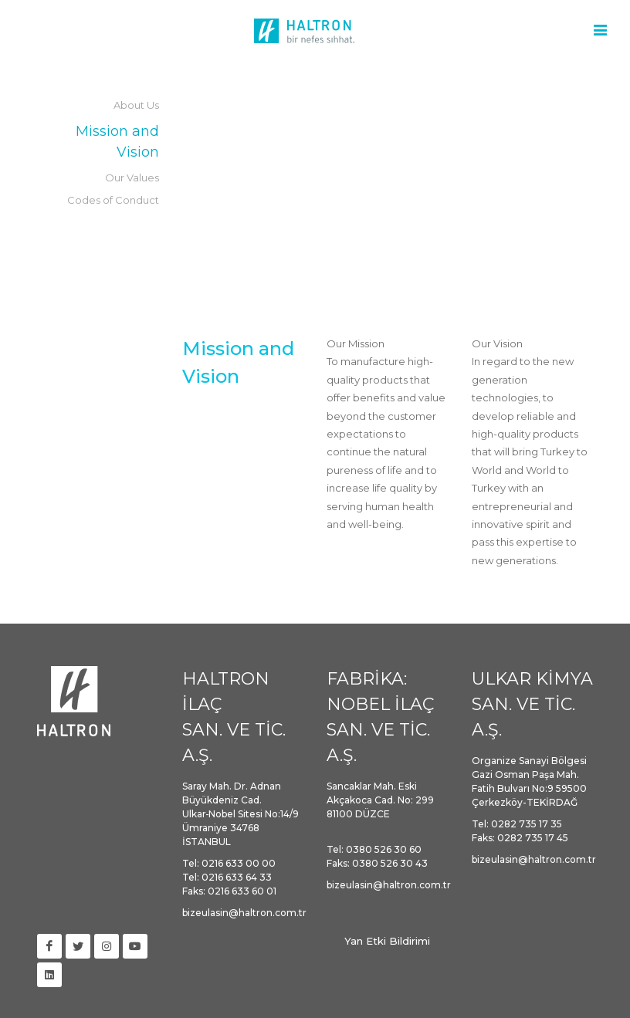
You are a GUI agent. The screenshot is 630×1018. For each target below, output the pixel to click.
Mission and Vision (117, 142)
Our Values (132, 177)
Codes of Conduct (113, 200)
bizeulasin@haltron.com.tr (244, 912)
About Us (136, 105)
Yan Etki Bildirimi (387, 941)
